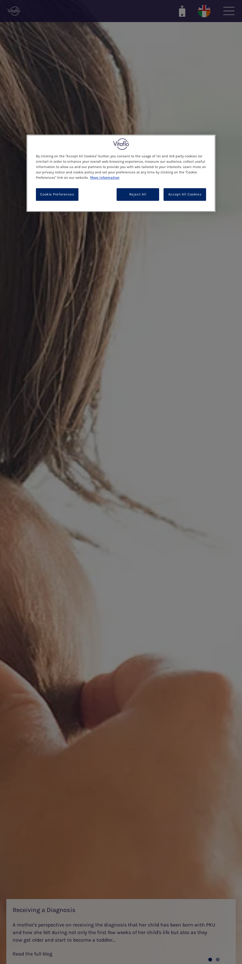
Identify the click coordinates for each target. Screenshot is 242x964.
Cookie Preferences (57, 194)
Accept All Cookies (184, 194)
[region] (121, 173)
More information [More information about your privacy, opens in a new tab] (104, 178)
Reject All (138, 194)
